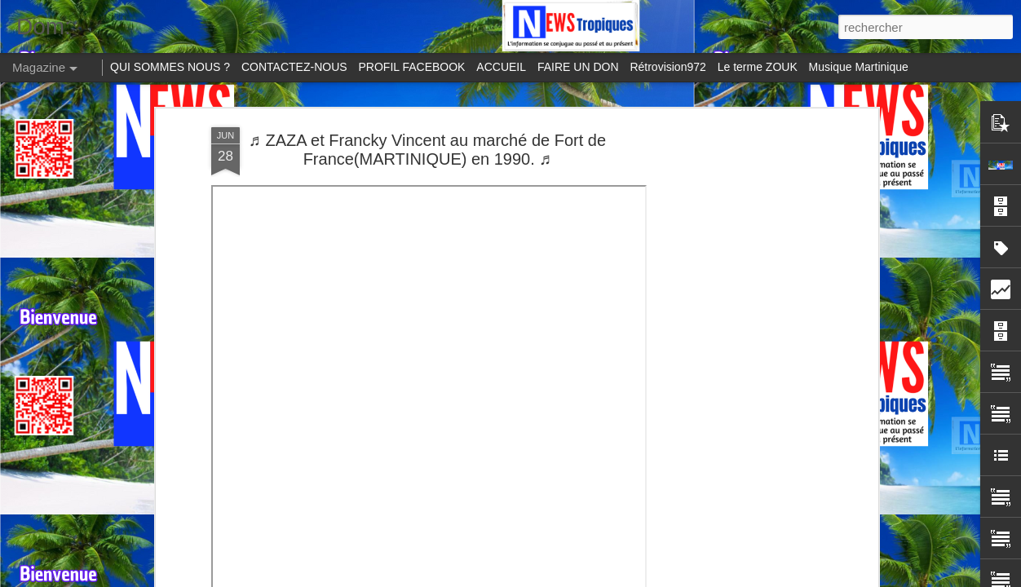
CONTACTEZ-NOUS (294, 66)
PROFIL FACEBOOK (412, 66)
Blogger (797, 578)
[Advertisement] (733, 269)
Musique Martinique (858, 66)
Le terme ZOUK (758, 66)
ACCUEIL (501, 66)
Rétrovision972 (667, 66)
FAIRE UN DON (578, 66)
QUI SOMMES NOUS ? (170, 66)
